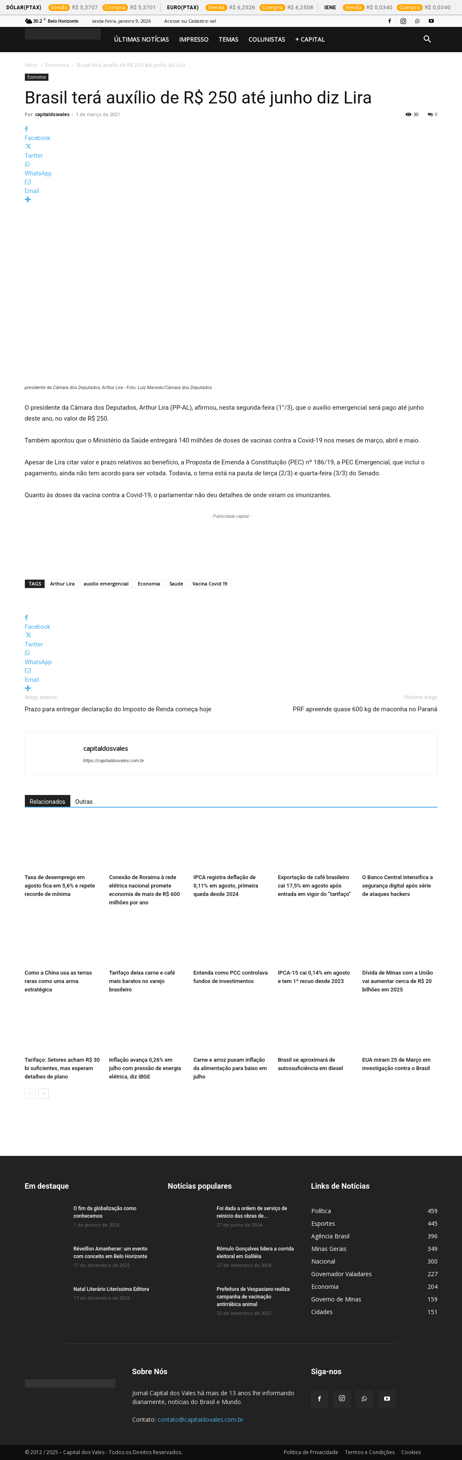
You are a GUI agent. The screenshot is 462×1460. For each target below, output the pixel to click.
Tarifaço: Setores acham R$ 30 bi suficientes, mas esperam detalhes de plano (62, 1068)
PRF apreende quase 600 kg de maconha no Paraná (365, 709)
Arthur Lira (62, 583)
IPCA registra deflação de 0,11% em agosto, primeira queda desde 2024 (225, 885)
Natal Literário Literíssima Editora (111, 1289)
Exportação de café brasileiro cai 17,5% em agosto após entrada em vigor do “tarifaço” (314, 885)
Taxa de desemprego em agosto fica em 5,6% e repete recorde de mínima (60, 885)
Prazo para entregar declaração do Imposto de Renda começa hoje (118, 709)
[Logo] (67, 34)
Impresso (193, 39)
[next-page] (43, 1093)
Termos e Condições (370, 1452)
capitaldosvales (52, 114)
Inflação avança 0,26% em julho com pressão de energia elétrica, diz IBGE (145, 1068)
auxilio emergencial (106, 583)
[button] (427, 40)
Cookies (411, 1452)
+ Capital (310, 39)
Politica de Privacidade (311, 1452)
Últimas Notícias (141, 39)
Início (31, 65)
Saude (176, 583)
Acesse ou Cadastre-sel (190, 21)
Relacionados (47, 801)
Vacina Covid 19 (209, 583)
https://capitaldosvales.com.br (113, 760)
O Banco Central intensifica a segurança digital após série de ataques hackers (397, 885)
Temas (228, 39)
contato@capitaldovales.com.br (200, 1419)
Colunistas (266, 39)
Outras (84, 801)
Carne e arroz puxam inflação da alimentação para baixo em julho (230, 1068)
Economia (57, 65)
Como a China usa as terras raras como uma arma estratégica (58, 981)
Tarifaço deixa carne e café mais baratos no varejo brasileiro (142, 981)
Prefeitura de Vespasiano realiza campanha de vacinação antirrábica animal (253, 1296)
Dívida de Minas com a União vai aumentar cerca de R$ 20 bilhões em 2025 (397, 981)
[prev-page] (30, 1093)
